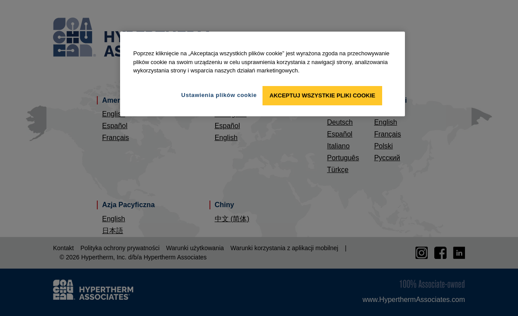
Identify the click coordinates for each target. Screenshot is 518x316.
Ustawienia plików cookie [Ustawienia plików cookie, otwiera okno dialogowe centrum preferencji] (219, 95)
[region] (262, 74)
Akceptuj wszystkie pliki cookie (322, 95)
